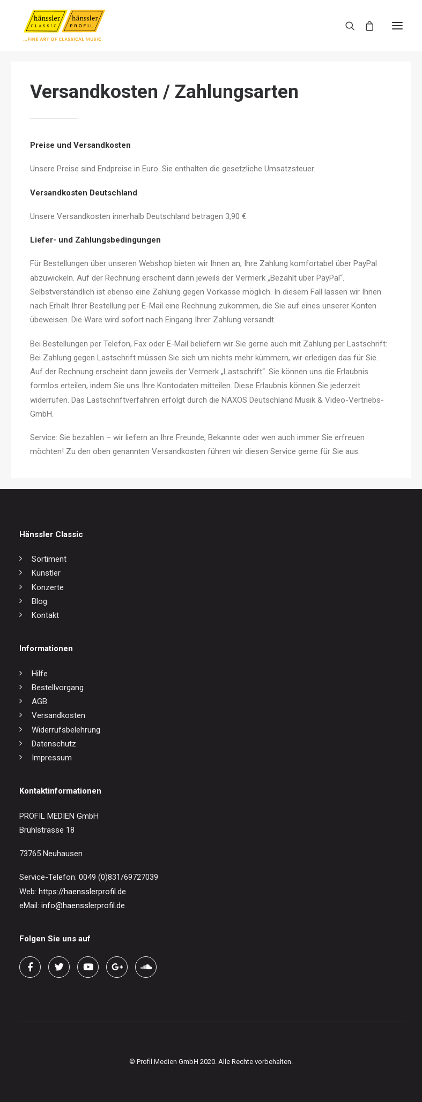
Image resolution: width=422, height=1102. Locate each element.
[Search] (345, 26)
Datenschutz (54, 744)
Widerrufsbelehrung (66, 730)
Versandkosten (58, 715)
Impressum (52, 758)
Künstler (46, 573)
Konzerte (48, 587)
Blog (39, 601)
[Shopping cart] (364, 26)
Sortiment (49, 559)
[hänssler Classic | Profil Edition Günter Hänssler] (64, 26)
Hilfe (40, 673)
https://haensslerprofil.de (82, 891)
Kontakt (45, 615)
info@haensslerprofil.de (83, 905)
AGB (39, 701)
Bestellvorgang (58, 687)
